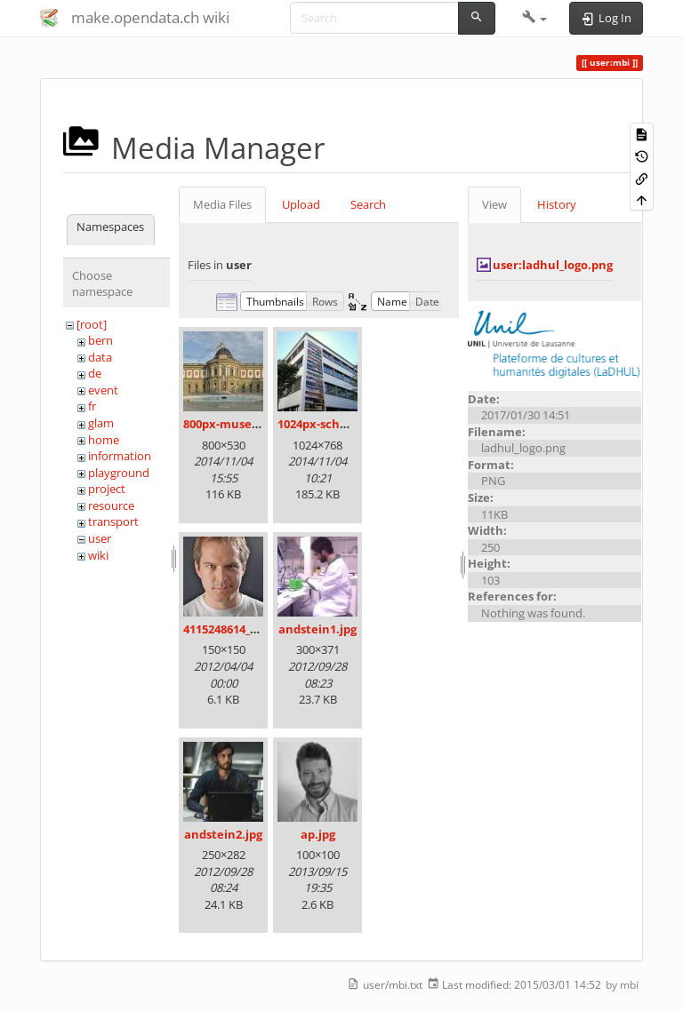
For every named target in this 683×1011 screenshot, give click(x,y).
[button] (535, 18)
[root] (91, 324)
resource (111, 505)
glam (101, 423)
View (494, 204)
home (103, 440)
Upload (301, 204)
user (99, 538)
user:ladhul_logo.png (553, 265)
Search (368, 204)
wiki (98, 555)
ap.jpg (318, 834)
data (100, 357)
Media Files (222, 204)
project (106, 489)
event (103, 390)
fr (92, 406)
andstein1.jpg (317, 629)
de (94, 373)
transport (113, 521)
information (119, 456)
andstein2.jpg (223, 834)
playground (118, 473)
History (556, 204)
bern (100, 340)
